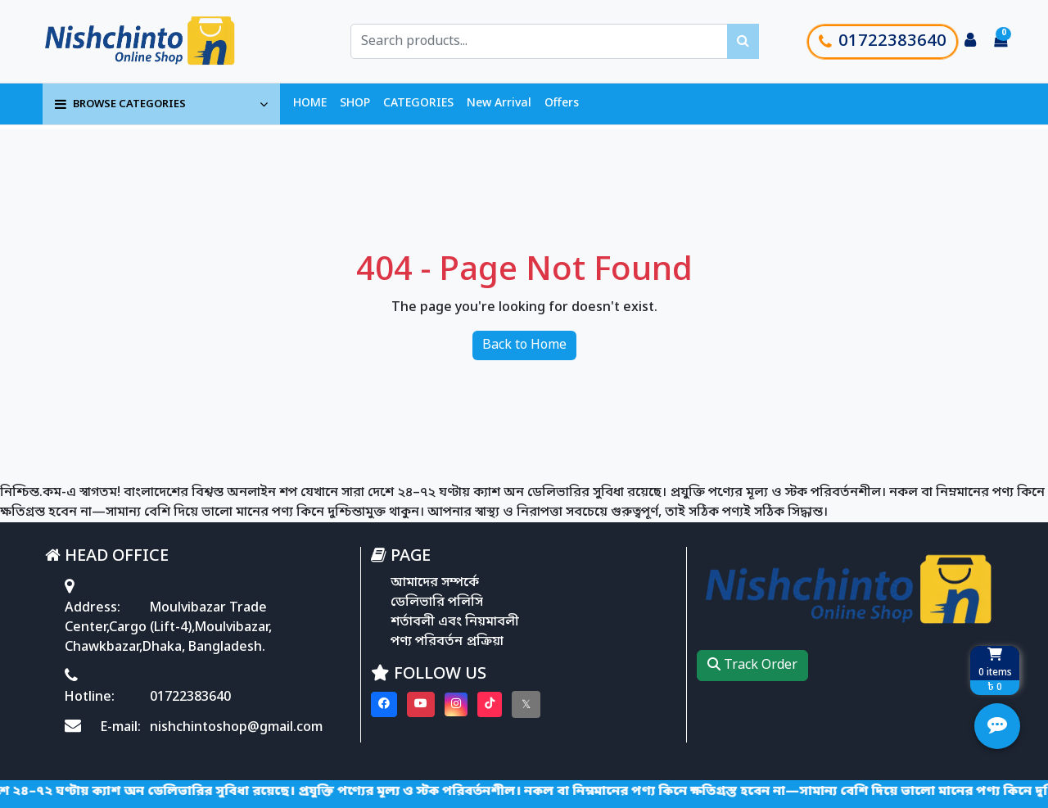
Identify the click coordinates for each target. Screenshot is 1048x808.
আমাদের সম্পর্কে (435, 583)
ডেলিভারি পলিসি (437, 603)
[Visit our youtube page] (421, 704)
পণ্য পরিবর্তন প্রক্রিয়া (447, 642)
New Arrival (499, 103)
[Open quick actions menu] (997, 726)
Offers (561, 103)
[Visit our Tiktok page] (489, 704)
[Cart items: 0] (1000, 41)
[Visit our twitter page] (526, 704)
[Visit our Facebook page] (384, 704)
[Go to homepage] (158, 41)
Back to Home (524, 345)
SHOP (355, 103)
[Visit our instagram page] (456, 704)
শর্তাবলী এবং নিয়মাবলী (455, 622)
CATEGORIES (418, 103)
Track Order (752, 666)
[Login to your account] (970, 41)
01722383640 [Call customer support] (882, 41)
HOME (310, 103)
